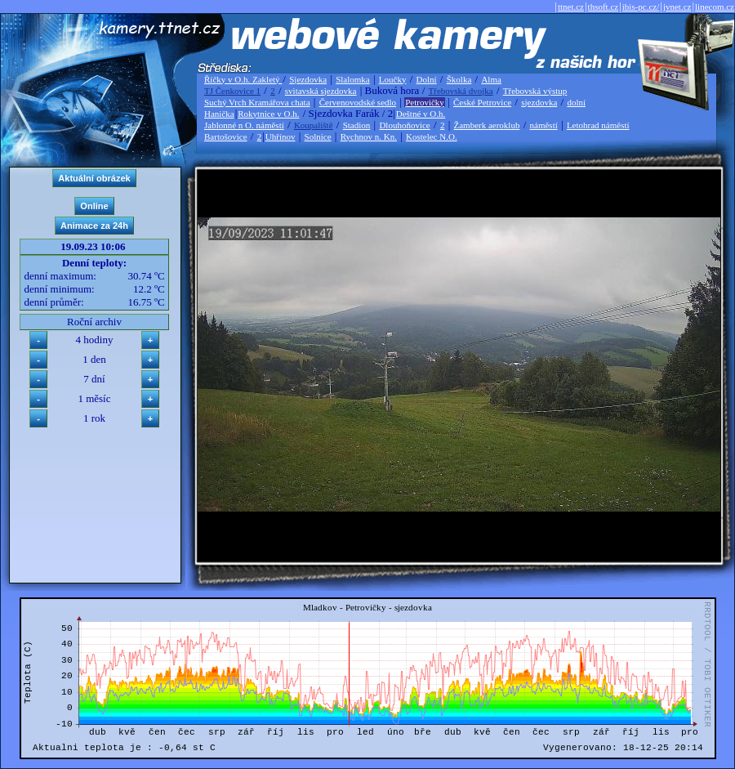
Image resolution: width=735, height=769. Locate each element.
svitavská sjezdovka (321, 91)
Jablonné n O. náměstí (244, 125)
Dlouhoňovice (404, 125)
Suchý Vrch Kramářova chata (257, 102)
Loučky (393, 79)
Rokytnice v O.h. (268, 113)
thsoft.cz (603, 6)
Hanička (219, 113)
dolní (576, 102)
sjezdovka (539, 102)
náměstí (544, 125)
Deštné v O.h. (421, 113)
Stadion (357, 125)
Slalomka (353, 79)
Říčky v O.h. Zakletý (243, 79)
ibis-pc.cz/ (641, 6)
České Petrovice (482, 102)
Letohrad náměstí (598, 125)
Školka (459, 79)
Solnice (318, 136)
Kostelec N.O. (431, 136)
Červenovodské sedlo (357, 102)
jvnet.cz (677, 6)
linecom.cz (714, 6)
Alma (491, 79)
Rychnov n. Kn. (369, 136)
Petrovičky (424, 102)
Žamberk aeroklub (486, 125)
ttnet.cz (571, 6)
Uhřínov (280, 136)
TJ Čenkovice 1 (232, 91)
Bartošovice (225, 136)
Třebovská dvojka (461, 91)
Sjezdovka (308, 79)
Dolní (426, 79)
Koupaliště (313, 125)
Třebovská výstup (535, 91)
